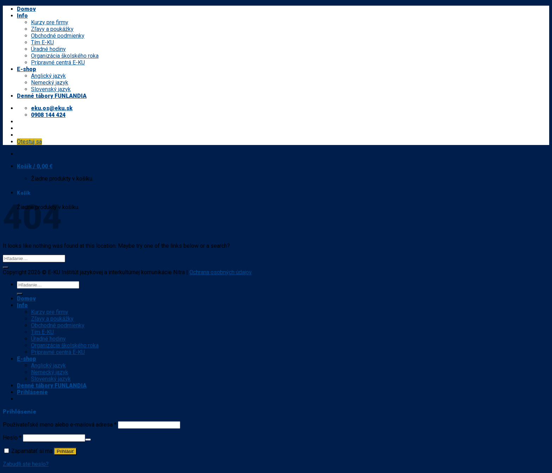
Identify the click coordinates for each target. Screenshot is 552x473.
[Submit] (5, 267)
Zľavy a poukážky (52, 29)
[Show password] (88, 440)
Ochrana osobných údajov (220, 272)
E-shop (26, 69)
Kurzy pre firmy (49, 22)
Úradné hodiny (48, 49)
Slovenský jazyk (51, 89)
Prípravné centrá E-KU (58, 62)
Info (22, 15)
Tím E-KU (42, 42)
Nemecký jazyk (49, 82)
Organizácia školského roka (65, 55)
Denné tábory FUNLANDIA (52, 96)
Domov (26, 9)
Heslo (12, 437)
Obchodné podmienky (57, 35)
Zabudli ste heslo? (26, 464)
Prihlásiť (65, 451)
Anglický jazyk (48, 75)
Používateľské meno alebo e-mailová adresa (60, 424)
